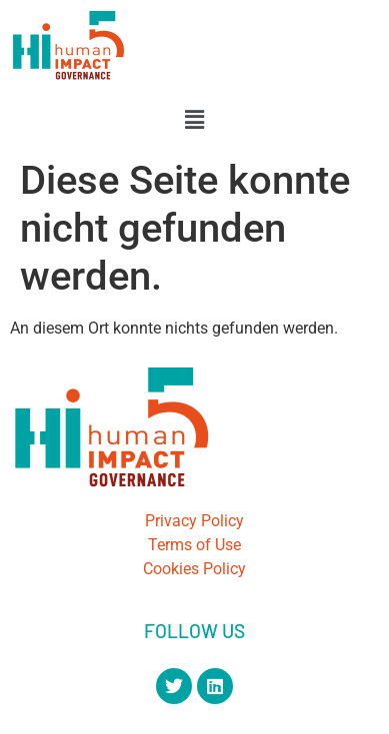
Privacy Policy (194, 520)
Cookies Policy (194, 568)
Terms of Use (194, 544)
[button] (194, 120)
